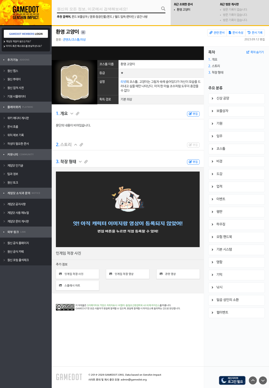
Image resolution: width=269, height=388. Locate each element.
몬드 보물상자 (79, 16)
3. (57, 162)
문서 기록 (255, 32)
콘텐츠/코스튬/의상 (74, 39)
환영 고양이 (183, 9)
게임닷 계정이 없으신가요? (18, 41)
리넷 (123, 82)
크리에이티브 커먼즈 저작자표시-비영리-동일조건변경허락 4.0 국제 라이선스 (123, 305)
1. (57, 113)
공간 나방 (142, 16)
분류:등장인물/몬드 (101, 16)
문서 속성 (236, 32)
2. (57, 145)
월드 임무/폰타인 (124, 16)
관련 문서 (217, 32)
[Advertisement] (127, 53)
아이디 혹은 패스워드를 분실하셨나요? (24, 46)
